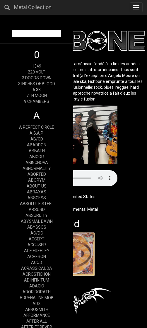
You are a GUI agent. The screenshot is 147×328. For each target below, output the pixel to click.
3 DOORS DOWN (37, 78)
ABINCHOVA (36, 162)
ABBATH (37, 150)
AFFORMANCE (36, 315)
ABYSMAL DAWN (37, 221)
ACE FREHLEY (36, 250)
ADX (37, 303)
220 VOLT (36, 72)
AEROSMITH (36, 309)
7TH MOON (36, 95)
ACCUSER (37, 244)
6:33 (37, 89)
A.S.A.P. (37, 133)
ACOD (36, 262)
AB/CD (36, 139)
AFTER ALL (36, 321)
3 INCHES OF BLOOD (36, 83)
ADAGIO (36, 286)
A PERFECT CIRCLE (36, 127)
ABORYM (36, 180)
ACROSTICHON (37, 274)
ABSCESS (37, 197)
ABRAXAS (36, 192)
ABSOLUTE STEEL (37, 203)
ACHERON (36, 256)
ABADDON (36, 145)
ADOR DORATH (37, 291)
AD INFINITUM (36, 280)
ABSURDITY (36, 215)
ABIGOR (36, 156)
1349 (36, 66)
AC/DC (36, 233)
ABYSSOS (36, 227)
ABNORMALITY (37, 168)
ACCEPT (37, 239)
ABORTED (37, 174)
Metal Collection (33, 7)
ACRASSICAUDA (36, 268)
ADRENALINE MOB (37, 297)
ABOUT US (37, 186)
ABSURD (37, 209)
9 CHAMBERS (36, 101)
